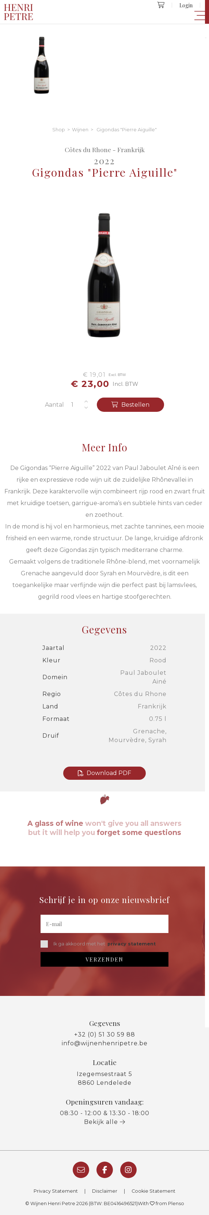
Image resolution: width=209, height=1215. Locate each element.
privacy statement (131, 944)
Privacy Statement (56, 1191)
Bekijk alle (104, 1121)
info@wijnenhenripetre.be (105, 1043)
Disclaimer (104, 1191)
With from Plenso (161, 1203)
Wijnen (80, 129)
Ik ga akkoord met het (98, 944)
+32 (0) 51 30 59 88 (104, 1034)
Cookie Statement (153, 1191)
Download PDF (104, 773)
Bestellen (130, 404)
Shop (58, 129)
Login (186, 5)
